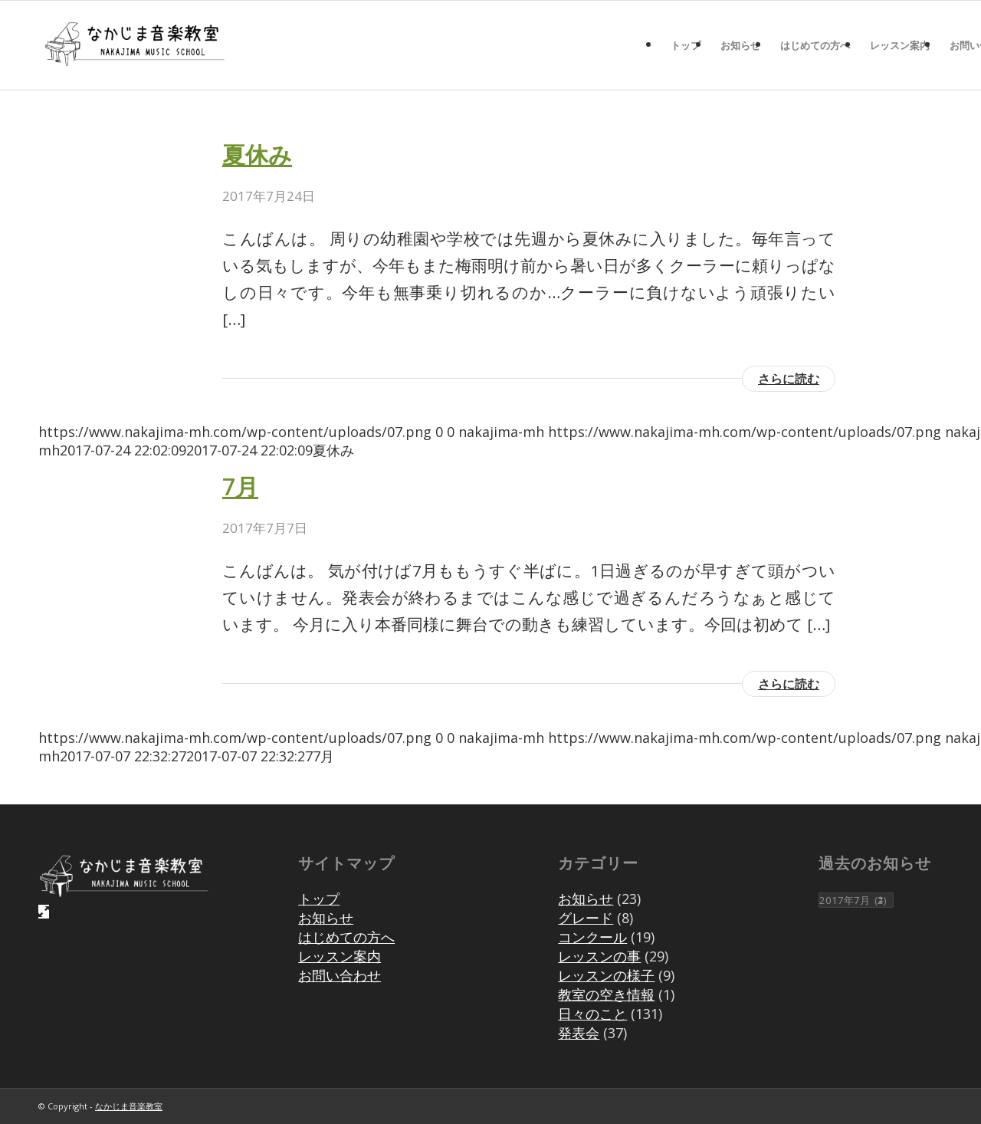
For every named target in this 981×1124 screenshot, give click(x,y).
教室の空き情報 (606, 994)
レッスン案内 (339, 956)
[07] (134, 45)
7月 (240, 486)
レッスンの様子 (606, 975)
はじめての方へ (346, 937)
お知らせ (325, 918)
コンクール (592, 937)
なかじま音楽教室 (128, 1106)
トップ (319, 898)
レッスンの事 (599, 956)
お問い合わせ (339, 975)
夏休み (257, 154)
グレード (585, 918)
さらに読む (788, 378)
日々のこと (592, 1013)
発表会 (578, 1033)
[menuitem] (685, 45)
